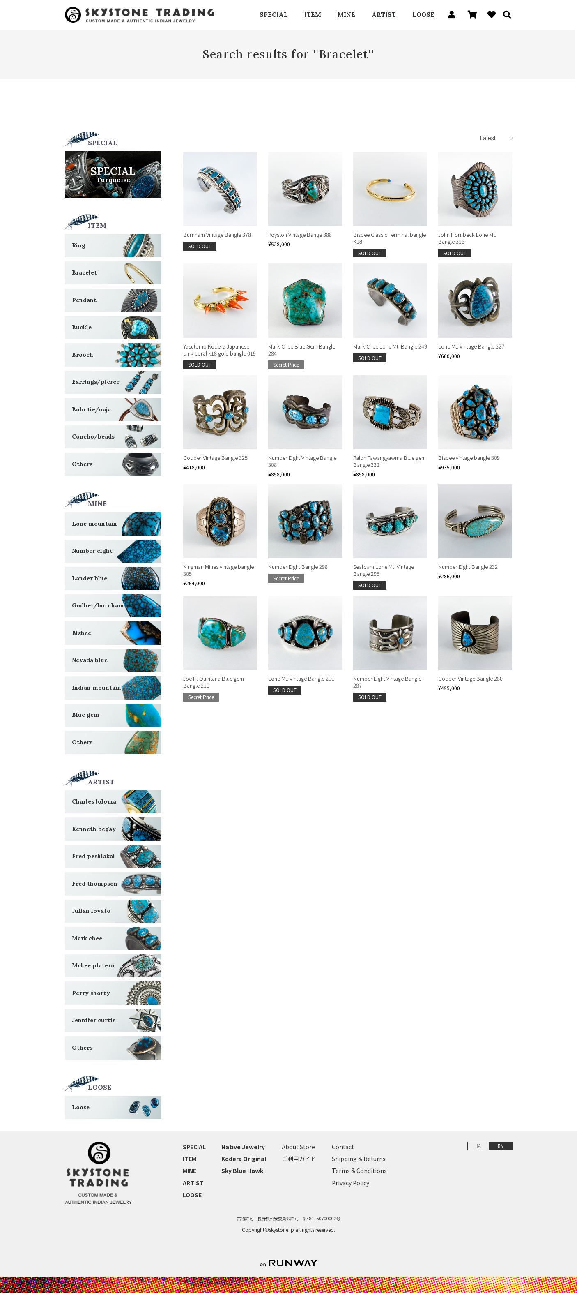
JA (478, 1145)
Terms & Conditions (359, 1171)
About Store (298, 1147)
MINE (346, 14)
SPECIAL (274, 14)
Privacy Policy (350, 1183)
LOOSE (423, 14)
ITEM (312, 14)
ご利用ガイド (299, 1159)
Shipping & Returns (359, 1159)
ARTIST (384, 14)
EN (500, 1145)
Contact (343, 1147)
